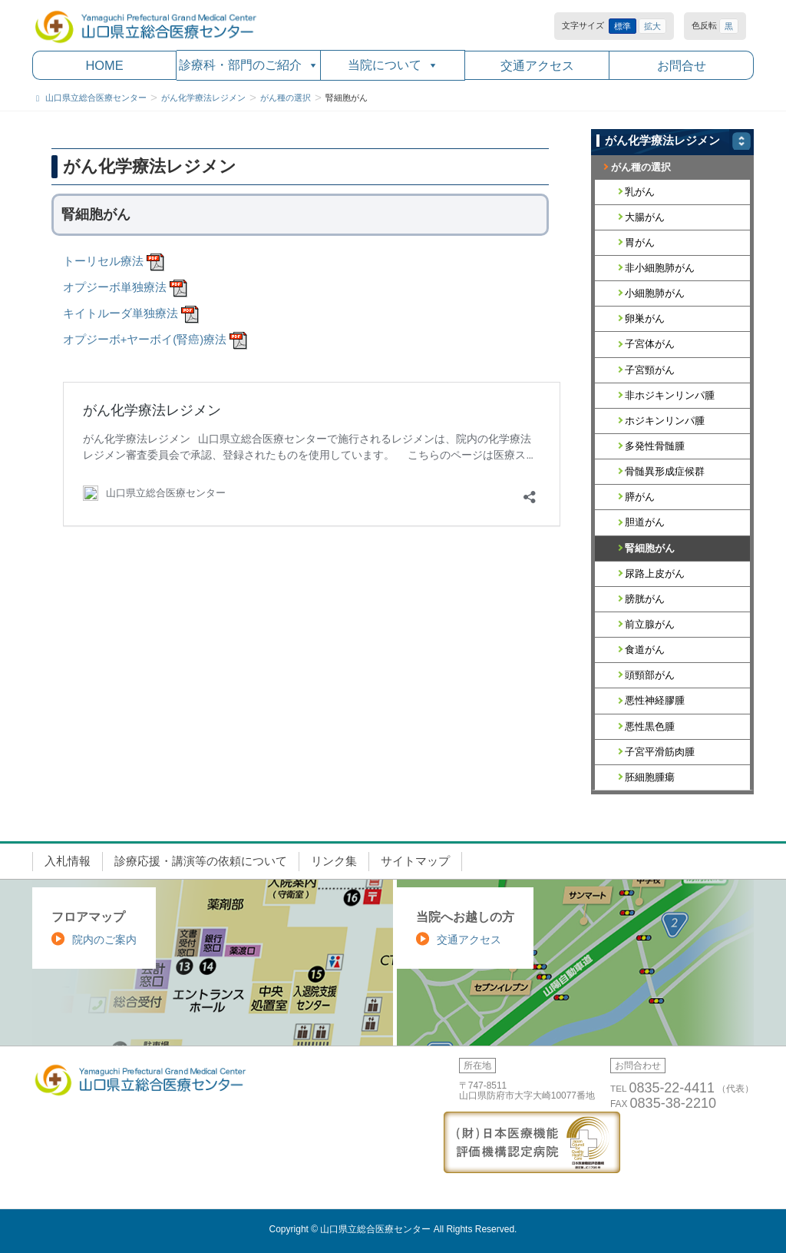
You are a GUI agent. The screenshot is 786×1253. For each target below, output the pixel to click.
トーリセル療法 (103, 261)
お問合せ (681, 65)
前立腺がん (650, 624)
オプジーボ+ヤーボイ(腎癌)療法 (144, 339)
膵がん (640, 496)
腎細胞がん (650, 548)
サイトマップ (415, 861)
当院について (393, 65)
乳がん (640, 191)
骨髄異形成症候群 (665, 471)
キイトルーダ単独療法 (120, 313)
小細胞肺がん (655, 293)
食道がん (645, 649)
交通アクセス (537, 65)
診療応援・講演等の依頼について (200, 861)
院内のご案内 (104, 939)
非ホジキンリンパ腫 (670, 395)
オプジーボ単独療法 (115, 287)
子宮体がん (650, 344)
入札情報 (68, 861)
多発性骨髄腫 (655, 446)
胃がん (640, 242)
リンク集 (334, 861)
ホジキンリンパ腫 (665, 420)
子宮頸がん (650, 370)
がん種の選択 (641, 167)
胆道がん (645, 522)
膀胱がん (645, 599)
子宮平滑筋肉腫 (660, 751)
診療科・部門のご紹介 (249, 65)
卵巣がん (645, 318)
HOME (104, 65)
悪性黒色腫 (650, 726)
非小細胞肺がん (660, 267)
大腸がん (645, 217)
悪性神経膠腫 (655, 700)
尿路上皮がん (655, 573)
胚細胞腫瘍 (650, 777)
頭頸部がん (650, 675)
